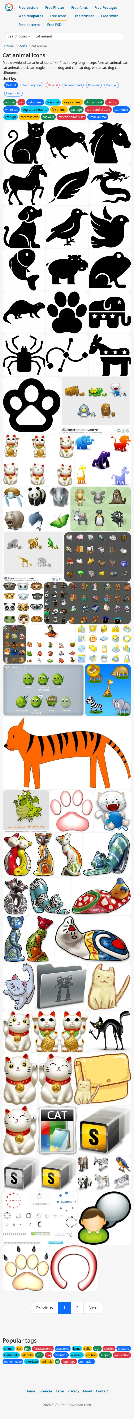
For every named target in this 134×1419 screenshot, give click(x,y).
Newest (53, 85)
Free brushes (83, 16)
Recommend (73, 85)
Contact (102, 1391)
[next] (93, 1308)
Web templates (30, 16)
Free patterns (29, 24)
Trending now (31, 85)
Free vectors (28, 7)
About (87, 1391)
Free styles (109, 16)
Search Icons (18, 36)
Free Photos (54, 7)
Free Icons (58, 16)
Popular (111, 85)
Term (60, 1391)
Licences (45, 1391)
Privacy (73, 1391)
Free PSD (54, 24)
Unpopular (13, 93)
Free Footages (105, 7)
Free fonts (79, 7)
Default (11, 85)
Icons (22, 46)
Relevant (94, 85)
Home (9, 46)
